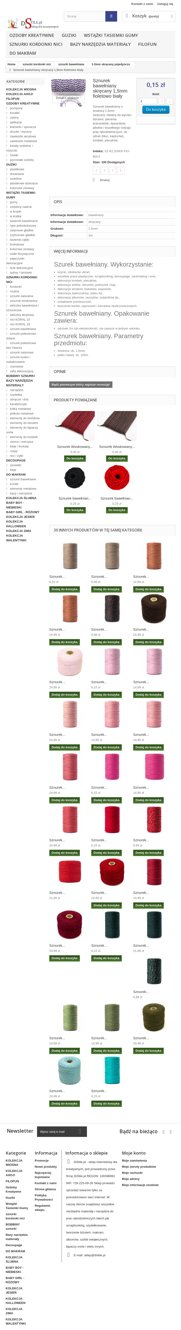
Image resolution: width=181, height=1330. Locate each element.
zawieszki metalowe (23, 141)
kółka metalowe (20, 409)
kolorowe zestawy (21, 188)
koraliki (14, 113)
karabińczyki (18, 404)
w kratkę (15, 216)
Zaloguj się (165, 4)
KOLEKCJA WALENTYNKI (16, 538)
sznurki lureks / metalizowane (18, 359)
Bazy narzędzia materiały (100, 44)
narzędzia (16, 390)
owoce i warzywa (21, 441)
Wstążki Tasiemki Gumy (111, 35)
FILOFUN (147, 44)
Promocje (42, 1160)
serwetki (15, 465)
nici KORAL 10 (19, 319)
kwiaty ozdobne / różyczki (19, 148)
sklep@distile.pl (95, 1255)
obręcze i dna (19, 399)
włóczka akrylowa (21, 315)
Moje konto (134, 1153)
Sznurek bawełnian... (74, 498)
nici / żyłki (16, 456)
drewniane (16, 174)
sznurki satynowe (21, 352)
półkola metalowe (21, 413)
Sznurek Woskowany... (75, 447)
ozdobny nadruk (20, 207)
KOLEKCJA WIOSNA (21, 89)
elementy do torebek (23, 437)
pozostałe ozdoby (21, 160)
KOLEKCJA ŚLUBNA (21, 498)
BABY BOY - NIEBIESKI (15, 505)
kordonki (15, 286)
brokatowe (16, 244)
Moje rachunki (132, 1173)
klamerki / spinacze (22, 127)
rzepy (13, 451)
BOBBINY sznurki (20, 376)
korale (13, 484)
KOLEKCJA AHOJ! (19, 94)
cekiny (14, 117)
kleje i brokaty (19, 446)
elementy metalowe (23, 488)
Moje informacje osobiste (140, 1185)
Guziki (69, 35)
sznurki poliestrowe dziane (21, 336)
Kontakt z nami (142, 4)
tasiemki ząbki (19, 239)
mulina (14, 291)
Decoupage (16, 460)
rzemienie (16, 366)
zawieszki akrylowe (22, 136)
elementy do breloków (24, 418)
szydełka (15, 394)
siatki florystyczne (21, 254)
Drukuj (105, 180)
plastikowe (16, 169)
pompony (16, 108)
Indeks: (98, 151)
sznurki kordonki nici (35, 44)
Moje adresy (131, 1179)
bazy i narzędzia (20, 493)
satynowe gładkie (21, 230)
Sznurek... (57, 576)
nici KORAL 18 (19, 324)
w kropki (15, 211)
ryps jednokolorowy (22, 225)
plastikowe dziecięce (23, 183)
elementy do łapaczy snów (22, 430)
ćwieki (13, 155)
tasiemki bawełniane (23, 221)
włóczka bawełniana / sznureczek (22, 308)
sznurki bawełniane (22, 329)
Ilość (156, 94)
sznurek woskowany (23, 300)
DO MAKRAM (22, 53)
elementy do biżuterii (23, 423)
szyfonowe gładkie (22, 235)
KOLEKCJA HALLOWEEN (16, 524)
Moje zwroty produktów (139, 1166)
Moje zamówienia (134, 1160)
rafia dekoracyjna (21, 371)
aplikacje (15, 122)
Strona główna (45, 1189)
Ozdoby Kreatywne (31, 35)
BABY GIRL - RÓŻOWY (22, 512)
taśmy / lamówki (20, 272)
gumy (13, 202)
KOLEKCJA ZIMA (18, 531)
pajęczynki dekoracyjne (15, 261)
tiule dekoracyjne (21, 268)
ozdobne (15, 178)
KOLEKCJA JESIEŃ (20, 517)
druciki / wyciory (20, 131)
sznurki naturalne (21, 296)
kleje (12, 470)
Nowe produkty (46, 1166)
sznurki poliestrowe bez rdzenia (21, 345)
